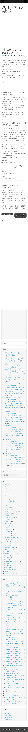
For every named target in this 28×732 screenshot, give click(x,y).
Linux (6, 497)
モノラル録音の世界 (11, 569)
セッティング (8, 529)
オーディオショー (9, 525)
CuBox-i (7, 491)
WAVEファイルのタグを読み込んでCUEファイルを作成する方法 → (21, 215)
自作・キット (8, 549)
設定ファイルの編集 (11, 639)
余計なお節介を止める (12, 619)
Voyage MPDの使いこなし (13, 673)
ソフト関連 (3, 48)
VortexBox (7, 507)
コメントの (9, 717)
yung (4, 55)
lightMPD (7, 495)
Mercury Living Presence (12, 561)
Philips (7, 563)
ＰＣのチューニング (10, 573)
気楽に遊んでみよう (10, 547)
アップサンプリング (10, 517)
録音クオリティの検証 (11, 553)
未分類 (6, 545)
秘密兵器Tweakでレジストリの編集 (15, 629)
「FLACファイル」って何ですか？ (14, 641)
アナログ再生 (8, 519)
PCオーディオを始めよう (11, 583)
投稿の (8, 715)
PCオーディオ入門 (10, 501)
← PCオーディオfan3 (7, 214)
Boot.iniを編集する (11, 599)
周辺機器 (7, 541)
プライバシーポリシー (11, 693)
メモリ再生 (8, 535)
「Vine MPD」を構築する (11, 647)
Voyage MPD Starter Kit (11, 511)
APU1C (7, 487)
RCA (7, 565)
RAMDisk (7, 503)
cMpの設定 (8, 635)
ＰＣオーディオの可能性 (11, 695)
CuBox (6, 489)
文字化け (7, 543)
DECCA (8, 557)
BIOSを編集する (10, 597)
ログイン (7, 713)
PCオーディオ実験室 (13, 9)
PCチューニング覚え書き (11, 595)
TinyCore (7, 505)
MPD (6, 499)
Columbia (8, 555)
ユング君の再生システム (11, 537)
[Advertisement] (14, 32)
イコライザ (8, 521)
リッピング (8, 539)
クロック (7, 527)
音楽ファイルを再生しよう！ (13, 585)
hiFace (6, 493)
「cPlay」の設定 (10, 637)
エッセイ (7, 523)
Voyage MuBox (9, 513)
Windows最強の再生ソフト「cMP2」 (14, 631)
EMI (7, 559)
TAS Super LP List (10, 567)
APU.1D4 (7, 485)
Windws (7, 515)
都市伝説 (7, 551)
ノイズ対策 (8, 533)
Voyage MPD (8, 509)
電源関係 (7, 571)
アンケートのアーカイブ (11, 691)
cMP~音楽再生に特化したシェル (14, 633)
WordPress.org (8, 719)
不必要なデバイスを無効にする (14, 617)
